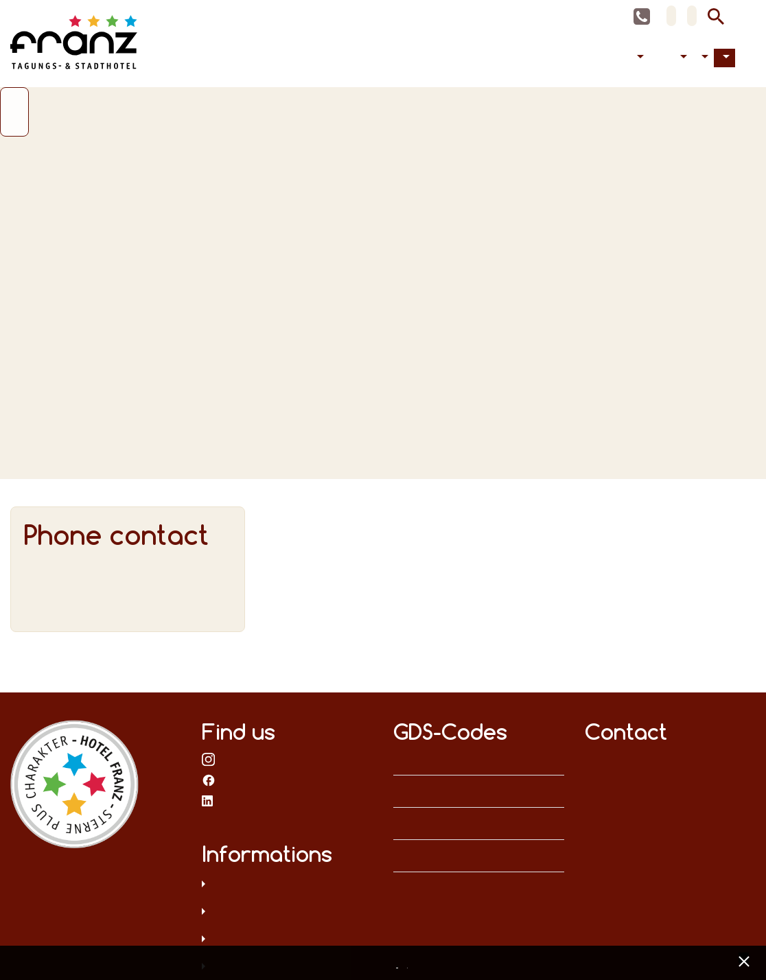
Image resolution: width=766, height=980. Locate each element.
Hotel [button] (703, 58)
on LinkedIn (209, 800)
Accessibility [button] (682, 58)
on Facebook (209, 779)
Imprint (409, 964)
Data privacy (287, 885)
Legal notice (287, 912)
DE (671, 15)
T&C (287, 940)
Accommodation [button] (638, 58)
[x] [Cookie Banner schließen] (743, 960)
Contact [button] (724, 58)
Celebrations (665, 58)
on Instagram (209, 759)
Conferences (654, 58)
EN (692, 15)
